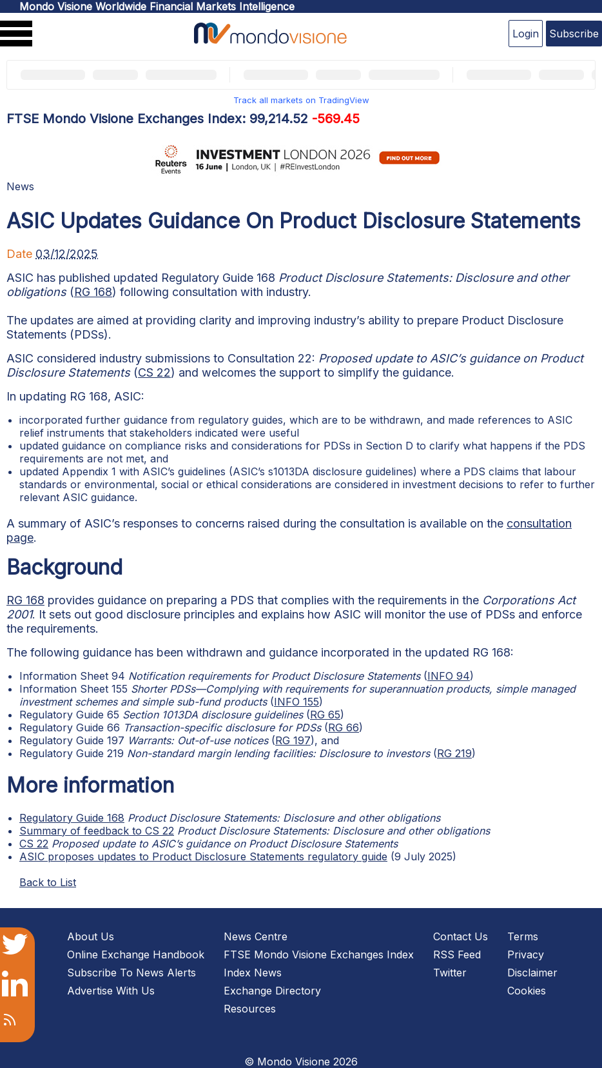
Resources (250, 1008)
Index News (253, 972)
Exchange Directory (272, 990)
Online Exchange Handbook (135, 954)
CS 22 (154, 372)
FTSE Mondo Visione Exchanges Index (319, 954)
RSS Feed (457, 954)
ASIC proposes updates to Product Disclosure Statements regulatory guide (203, 856)
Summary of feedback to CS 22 (96, 830)
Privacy (525, 954)
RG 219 (454, 753)
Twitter (450, 972)
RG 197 (293, 740)
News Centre (255, 936)
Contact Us (460, 936)
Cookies (526, 990)
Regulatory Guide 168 (71, 817)
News (20, 186)
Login (525, 33)
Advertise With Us (111, 990)
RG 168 (93, 292)
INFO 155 (296, 701)
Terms (522, 936)
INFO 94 (448, 675)
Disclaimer (532, 972)
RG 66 (343, 727)
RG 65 (325, 714)
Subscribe (574, 33)
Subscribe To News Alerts (131, 972)
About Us (90, 936)
